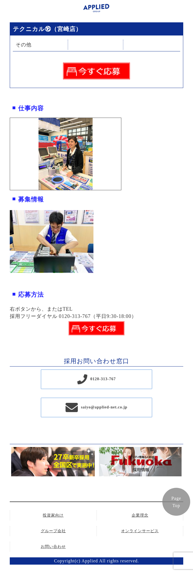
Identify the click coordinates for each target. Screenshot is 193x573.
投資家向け (53, 515)
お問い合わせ (53, 547)
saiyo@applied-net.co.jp (104, 407)
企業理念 (140, 515)
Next (125, 154)
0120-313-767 (103, 379)
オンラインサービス (140, 531)
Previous (6, 154)
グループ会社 (53, 531)
